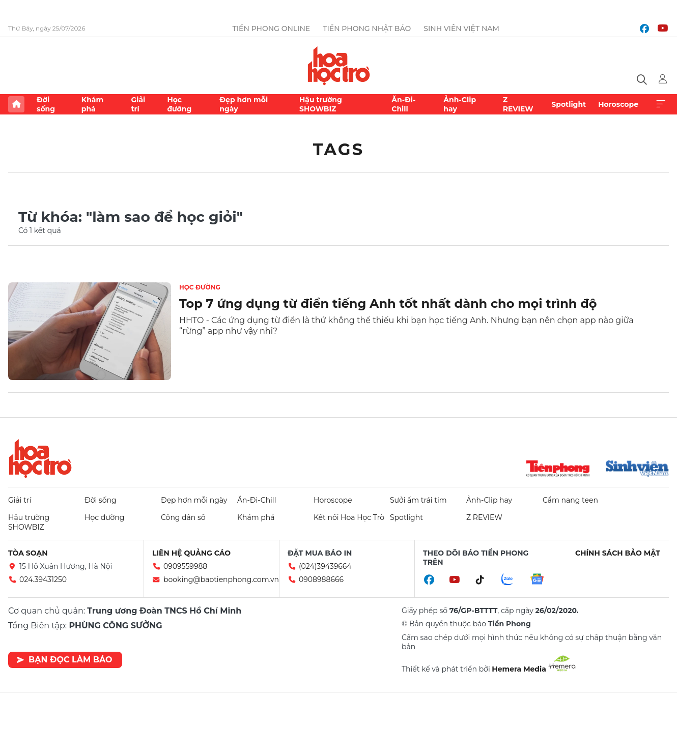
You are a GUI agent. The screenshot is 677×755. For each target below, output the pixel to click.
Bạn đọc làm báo (64, 659)
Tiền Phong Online (272, 28)
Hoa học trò (40, 458)
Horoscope (618, 104)
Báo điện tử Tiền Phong (339, 65)
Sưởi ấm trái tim (418, 500)
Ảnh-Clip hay (459, 104)
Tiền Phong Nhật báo (367, 28)
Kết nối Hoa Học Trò (349, 517)
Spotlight (568, 104)
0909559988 (185, 566)
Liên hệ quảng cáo (191, 553)
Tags (338, 149)
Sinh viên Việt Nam (461, 28)
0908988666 (321, 579)
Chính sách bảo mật (617, 553)
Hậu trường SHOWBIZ (320, 104)
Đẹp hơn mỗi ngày (243, 104)
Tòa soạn (28, 553)
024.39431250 (43, 579)
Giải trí (138, 104)
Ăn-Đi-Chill (403, 104)
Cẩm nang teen (570, 500)
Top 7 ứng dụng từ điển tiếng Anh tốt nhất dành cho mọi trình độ (388, 303)
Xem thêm (661, 104)
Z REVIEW (518, 104)
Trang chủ (16, 104)
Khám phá (92, 104)
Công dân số (183, 517)
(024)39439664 (325, 566)
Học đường (179, 104)
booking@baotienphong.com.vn (221, 579)
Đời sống (46, 104)
